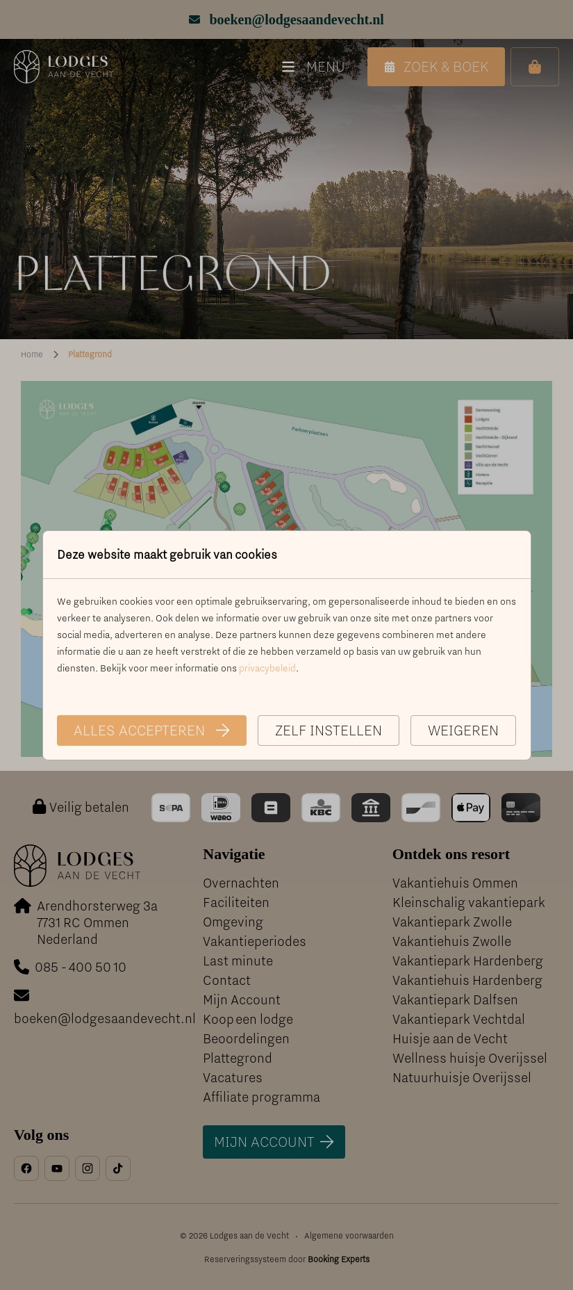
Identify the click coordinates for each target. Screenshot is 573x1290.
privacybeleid (267, 667)
